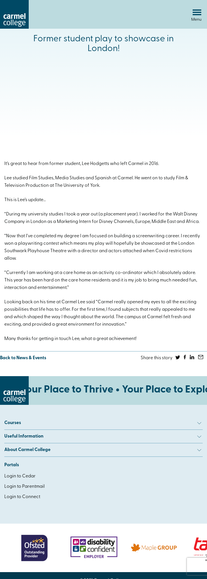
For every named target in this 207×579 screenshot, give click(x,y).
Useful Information (102, 436)
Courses (102, 423)
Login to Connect (22, 497)
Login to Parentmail (24, 486)
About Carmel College (102, 450)
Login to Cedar (20, 476)
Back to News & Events (23, 358)
